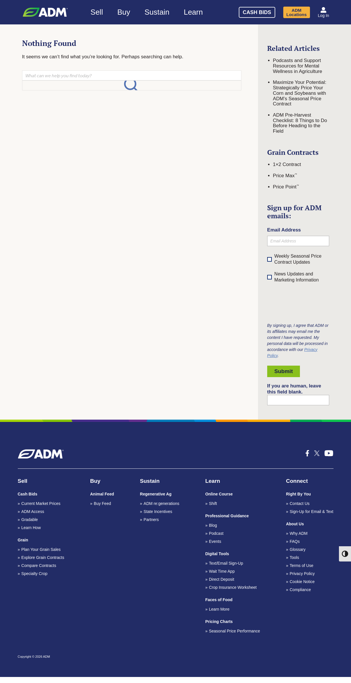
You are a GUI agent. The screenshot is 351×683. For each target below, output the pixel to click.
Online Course (219, 494)
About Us (295, 524)
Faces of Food (218, 599)
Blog (213, 525)
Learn (193, 12)
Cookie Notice (302, 581)
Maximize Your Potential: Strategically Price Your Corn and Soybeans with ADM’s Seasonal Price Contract (299, 93)
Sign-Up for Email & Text (311, 511)
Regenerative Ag (156, 494)
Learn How (31, 527)
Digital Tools (217, 553)
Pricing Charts (219, 621)
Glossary (297, 549)
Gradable (29, 519)
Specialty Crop (34, 573)
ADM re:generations (161, 503)
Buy (123, 12)
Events (215, 541)
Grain (23, 540)
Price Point (286, 187)
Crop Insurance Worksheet (233, 587)
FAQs (295, 541)
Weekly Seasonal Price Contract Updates (297, 259)
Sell (96, 12)
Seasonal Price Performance (234, 631)
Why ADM (298, 533)
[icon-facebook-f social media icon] (307, 453)
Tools (294, 557)
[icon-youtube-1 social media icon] (328, 453)
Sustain (156, 12)
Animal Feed (102, 494)
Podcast (216, 533)
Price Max (285, 175)
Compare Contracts (38, 565)
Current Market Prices (40, 503)
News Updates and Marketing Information (293, 277)
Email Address (284, 230)
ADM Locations (296, 12)
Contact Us (299, 503)
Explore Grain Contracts (42, 557)
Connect (297, 481)
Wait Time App (222, 571)
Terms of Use (301, 565)
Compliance (300, 589)
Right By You (298, 494)
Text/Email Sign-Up (226, 563)
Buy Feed (102, 503)
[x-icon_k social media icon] (317, 453)
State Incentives (157, 511)
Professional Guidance (227, 516)
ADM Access (32, 511)
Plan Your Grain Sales (41, 549)
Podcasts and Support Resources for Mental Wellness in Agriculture (297, 66)
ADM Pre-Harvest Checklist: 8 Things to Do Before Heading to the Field (300, 123)
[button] (323, 12)
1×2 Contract (287, 164)
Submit (283, 371)
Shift (213, 503)
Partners (151, 519)
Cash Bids (257, 12)
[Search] (220, 11)
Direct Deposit (221, 579)
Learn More (219, 609)
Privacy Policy (302, 573)
